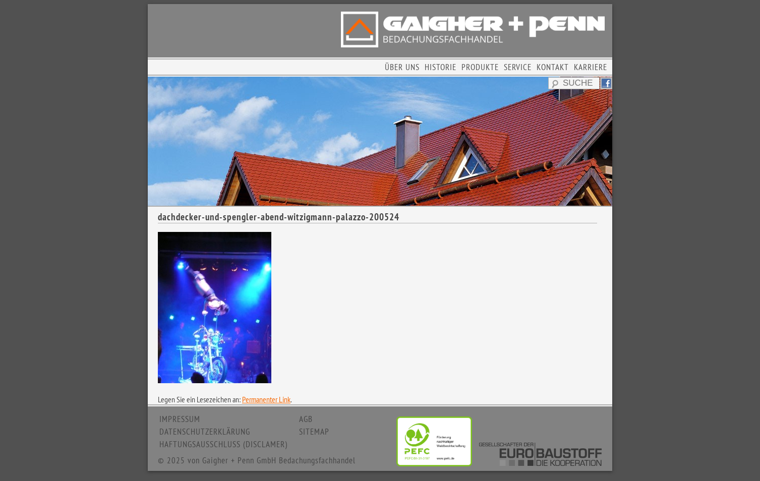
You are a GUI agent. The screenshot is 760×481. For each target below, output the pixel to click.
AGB (306, 419)
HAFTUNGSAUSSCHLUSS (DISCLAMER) (223, 444)
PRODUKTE (480, 67)
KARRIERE (590, 67)
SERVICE (518, 67)
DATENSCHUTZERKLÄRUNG (204, 431)
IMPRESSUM (179, 419)
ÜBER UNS (402, 67)
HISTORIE (440, 67)
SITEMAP (314, 431)
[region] (380, 141)
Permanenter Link (266, 399)
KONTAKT (553, 67)
